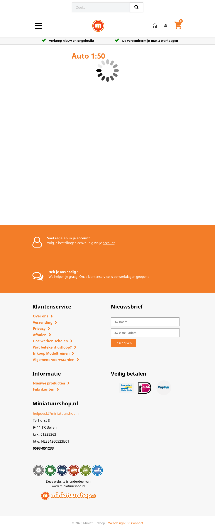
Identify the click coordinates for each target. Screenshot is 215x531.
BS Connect (135, 523)
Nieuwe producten (49, 383)
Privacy (39, 328)
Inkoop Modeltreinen (51, 353)
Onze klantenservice (94, 276)
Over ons (40, 316)
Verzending (42, 322)
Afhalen (40, 334)
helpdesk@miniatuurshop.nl (56, 413)
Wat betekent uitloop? (52, 347)
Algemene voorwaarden (53, 359)
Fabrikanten (43, 389)
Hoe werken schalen (50, 341)
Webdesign (116, 523)
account (109, 243)
